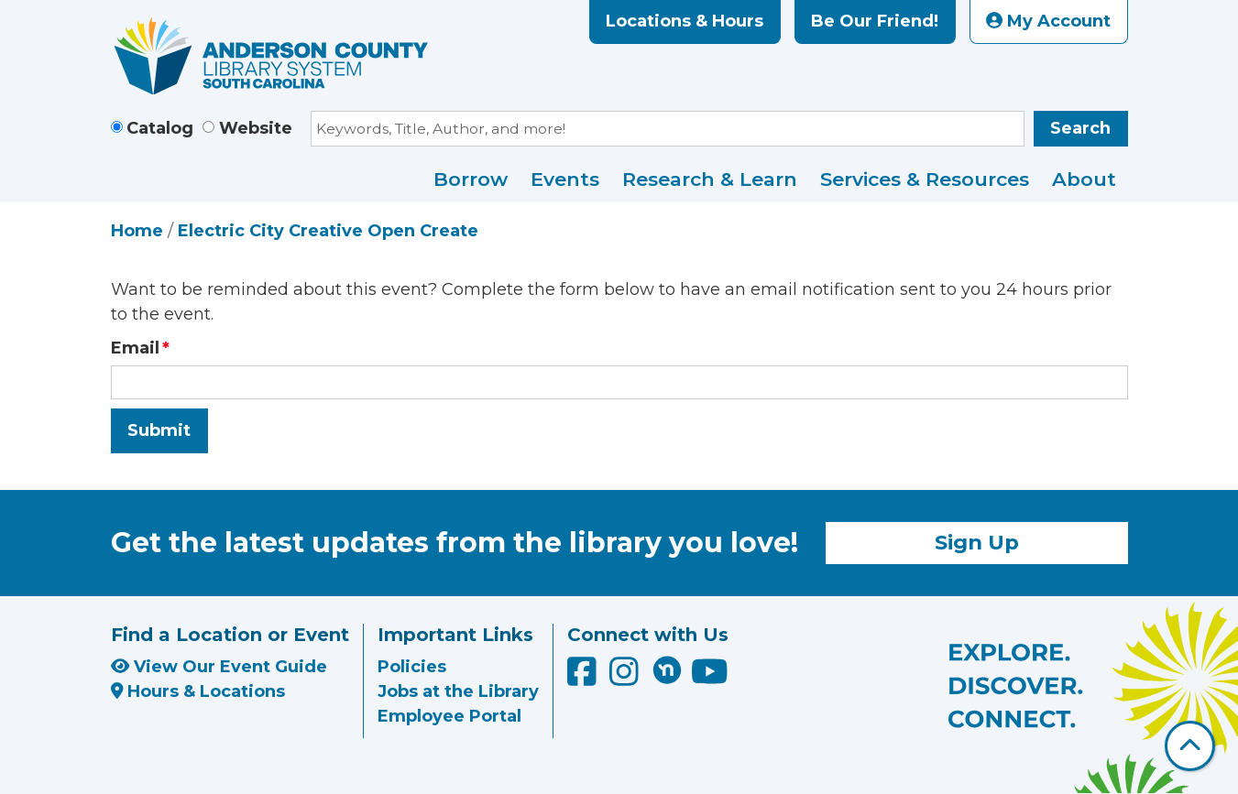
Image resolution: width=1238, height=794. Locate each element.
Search (1080, 128)
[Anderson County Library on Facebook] (584, 678)
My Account (1048, 21)
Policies (412, 667)
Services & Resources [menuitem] (924, 179)
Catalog (159, 128)
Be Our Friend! (874, 21)
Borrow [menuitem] (470, 179)
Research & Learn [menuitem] (709, 179)
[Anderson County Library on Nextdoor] (667, 669)
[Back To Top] (1190, 746)
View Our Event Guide (219, 667)
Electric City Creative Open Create (328, 231)
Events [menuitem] (565, 179)
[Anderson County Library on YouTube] (710, 678)
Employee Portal (449, 716)
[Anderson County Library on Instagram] (626, 678)
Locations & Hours (684, 21)
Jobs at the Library (458, 691)
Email (135, 348)
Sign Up (977, 542)
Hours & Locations (198, 691)
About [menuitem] (1084, 179)
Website (255, 128)
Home (137, 231)
